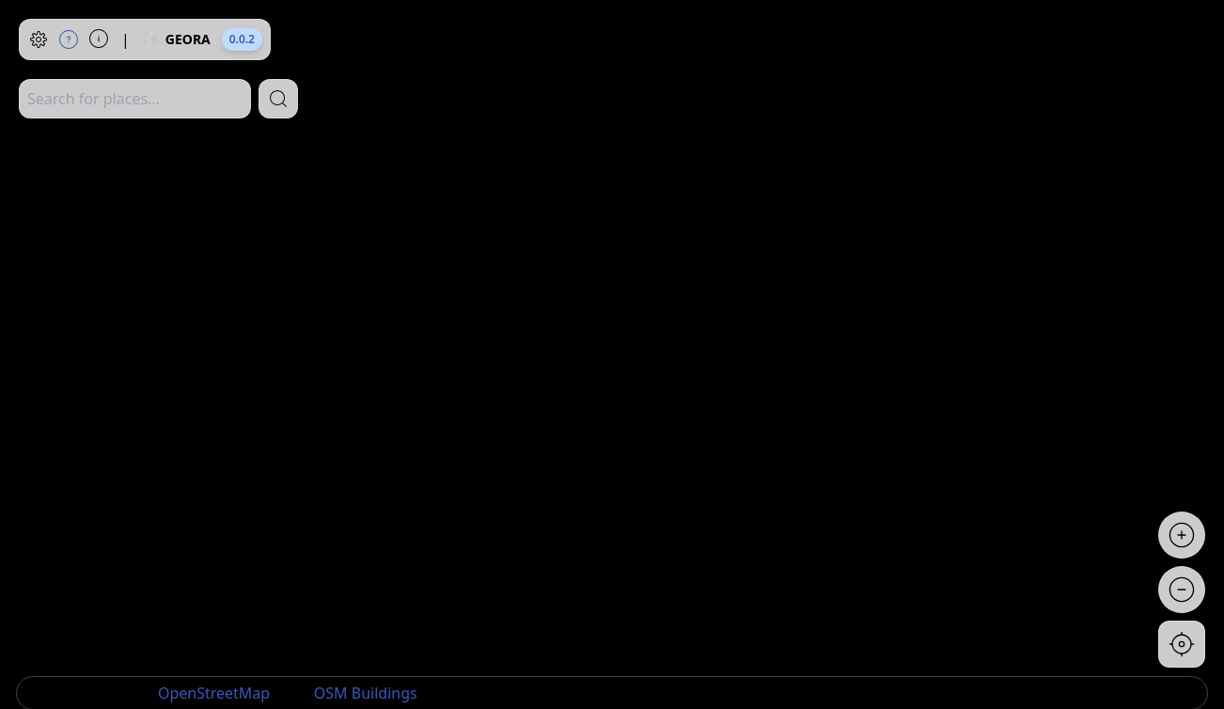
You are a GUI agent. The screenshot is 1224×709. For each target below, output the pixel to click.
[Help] (69, 39)
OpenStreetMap (214, 693)
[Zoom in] (1181, 535)
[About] (98, 38)
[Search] (278, 98)
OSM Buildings (365, 693)
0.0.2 (242, 39)
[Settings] (39, 39)
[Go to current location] (1181, 644)
